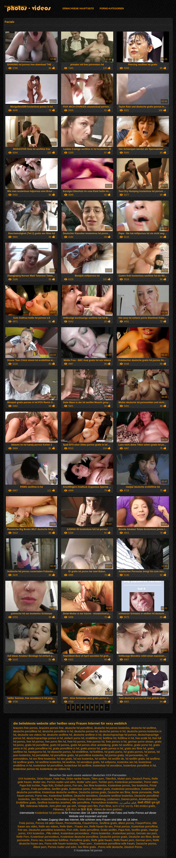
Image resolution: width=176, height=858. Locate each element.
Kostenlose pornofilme (144, 826)
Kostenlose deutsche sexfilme (59, 792)
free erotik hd (143, 738)
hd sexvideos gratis (88, 762)
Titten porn (97, 778)
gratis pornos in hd (112, 748)
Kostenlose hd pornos (16, 6)
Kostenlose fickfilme (60, 795)
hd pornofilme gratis (62, 755)
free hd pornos (35, 741)
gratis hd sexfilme (122, 745)
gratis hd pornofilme (37, 745)
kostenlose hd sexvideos (107, 765)
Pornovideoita (73, 823)
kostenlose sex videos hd (55, 768)
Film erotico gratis (144, 805)
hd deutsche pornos (59, 751)
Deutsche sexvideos (86, 795)
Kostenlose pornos (119, 785)
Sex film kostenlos (42, 799)
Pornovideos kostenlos (104, 802)
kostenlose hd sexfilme (78, 765)
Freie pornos (26, 823)
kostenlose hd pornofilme (48, 765)
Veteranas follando (37, 805)
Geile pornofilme (89, 829)
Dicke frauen (44, 778)
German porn (143, 840)
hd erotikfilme (80, 751)
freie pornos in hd (116, 741)
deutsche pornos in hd (112, 731)
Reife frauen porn (124, 840)
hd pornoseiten (134, 755)
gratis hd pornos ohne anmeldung (90, 745)
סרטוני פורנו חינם (123, 805)
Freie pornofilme (40, 788)
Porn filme (105, 805)
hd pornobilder (40, 755)
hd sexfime (68, 762)
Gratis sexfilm (109, 829)
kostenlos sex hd (127, 762)
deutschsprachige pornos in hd (44, 738)
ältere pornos (126, 823)
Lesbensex (113, 799)
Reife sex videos (48, 826)
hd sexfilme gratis (23, 762)
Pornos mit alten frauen (49, 823)
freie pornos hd (95, 741)
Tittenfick (110, 778)
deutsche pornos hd (86, 731)
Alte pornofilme (81, 802)
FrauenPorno (90, 823)
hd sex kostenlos (83, 758)
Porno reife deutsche (110, 847)
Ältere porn (39, 847)
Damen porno (129, 799)
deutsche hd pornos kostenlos (112, 727)
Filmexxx (58, 809)
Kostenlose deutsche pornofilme (79, 836)
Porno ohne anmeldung (91, 799)
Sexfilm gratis (60, 788)
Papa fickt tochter (30, 785)
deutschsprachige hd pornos (119, 734)
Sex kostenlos (139, 785)
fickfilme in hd (126, 738)
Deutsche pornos (146, 843)
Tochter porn (105, 782)
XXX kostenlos (27, 778)
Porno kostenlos (101, 833)
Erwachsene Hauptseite (78, 8)
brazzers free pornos (25, 727)
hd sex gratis (64, 758)
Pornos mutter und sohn (61, 782)
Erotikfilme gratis (26, 802)
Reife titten (66, 826)
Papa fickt (47, 785)
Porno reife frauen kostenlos (61, 843)
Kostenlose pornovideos (125, 788)
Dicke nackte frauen (78, 778)
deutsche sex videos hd (31, 734)
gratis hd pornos (59, 745)
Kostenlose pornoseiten (129, 782)
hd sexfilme (153, 758)
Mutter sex (39, 782)
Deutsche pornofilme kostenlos (47, 829)
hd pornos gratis (114, 755)
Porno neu (41, 795)
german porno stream (141, 741)
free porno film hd (55, 741)
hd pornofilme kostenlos (89, 755)
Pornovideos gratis (65, 799)
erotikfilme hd (93, 738)
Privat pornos (122, 826)
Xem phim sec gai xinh (62, 805)
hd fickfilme (96, 751)
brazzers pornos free (51, 727)
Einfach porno (63, 785)
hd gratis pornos (133, 751)
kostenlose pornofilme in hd (139, 765)
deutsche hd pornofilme (79, 727)
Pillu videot (52, 833)
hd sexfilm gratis (135, 758)
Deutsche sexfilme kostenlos (116, 795)
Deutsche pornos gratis (92, 792)
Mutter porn (124, 778)
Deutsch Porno (141, 778)
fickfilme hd (109, 738)
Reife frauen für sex (101, 826)
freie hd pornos (76, 741)
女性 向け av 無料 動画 (78, 809)
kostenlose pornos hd (25, 768)
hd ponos (149, 751)
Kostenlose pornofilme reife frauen (114, 843)
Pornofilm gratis (101, 788)
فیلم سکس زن (127, 802)
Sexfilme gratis (108, 823)
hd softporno (108, 762)
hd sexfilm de (116, 758)
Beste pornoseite (142, 792)
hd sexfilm (101, 758)
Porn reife (72, 829)
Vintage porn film (88, 805)
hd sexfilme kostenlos (48, 762)
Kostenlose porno (79, 788)
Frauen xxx (81, 826)
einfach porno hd (74, 738)
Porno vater (151, 782)
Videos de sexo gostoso (108, 809)
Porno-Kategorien (112, 8)
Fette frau (59, 778)
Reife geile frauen (101, 840)
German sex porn (146, 833)
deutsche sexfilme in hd (87, 734)
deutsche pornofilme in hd (57, 731)
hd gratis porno (113, 751)
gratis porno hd (143, 745)
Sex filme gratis (87, 847)
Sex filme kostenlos (95, 785)
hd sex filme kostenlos (42, 758)
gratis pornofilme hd (39, 748)
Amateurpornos (148, 799)
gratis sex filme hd (135, 748)
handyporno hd (37, 751)
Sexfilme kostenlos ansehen (53, 802)
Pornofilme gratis (80, 840)
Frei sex (77, 785)
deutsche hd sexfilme (143, 727)
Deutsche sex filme (119, 792)
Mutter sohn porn (87, 782)
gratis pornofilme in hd (66, 748)
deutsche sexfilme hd (59, 734)
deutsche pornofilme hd (27, 731)
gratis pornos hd (90, 748)
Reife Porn (23, 836)
